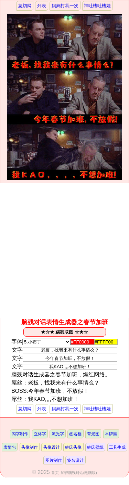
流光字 (58, 434)
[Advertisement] (64, 250)
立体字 (40, 434)
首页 (55, 473)
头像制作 (29, 447)
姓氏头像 (73, 447)
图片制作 (53, 460)
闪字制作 (20, 434)
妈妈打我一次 (65, 5)
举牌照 (111, 434)
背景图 (93, 434)
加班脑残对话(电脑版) (79, 473)
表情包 (9, 447)
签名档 (75, 434)
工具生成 (117, 447)
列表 (41, 5)
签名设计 (75, 460)
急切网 (25, 5)
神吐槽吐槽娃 (97, 5)
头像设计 (51, 447)
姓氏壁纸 (95, 447)
